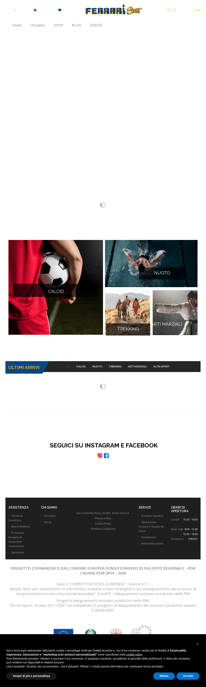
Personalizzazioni (154, 545)
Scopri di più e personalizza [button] (31, 676)
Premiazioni (150, 539)
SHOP (58, 25)
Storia (48, 523)
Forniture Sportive (154, 517)
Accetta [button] (188, 676)
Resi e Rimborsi (21, 528)
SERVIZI (96, 25)
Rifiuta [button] (164, 676)
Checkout (45, 10)
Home (17, 25)
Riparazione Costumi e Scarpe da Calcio (151, 528)
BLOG (76, 25)
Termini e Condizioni (103, 530)
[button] (197, 644)
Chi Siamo (51, 517)
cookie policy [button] (134, 654)
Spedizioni (18, 554)
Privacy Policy (103, 520)
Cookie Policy (103, 525)
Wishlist (67, 10)
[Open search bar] (168, 10)
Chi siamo (38, 25)
